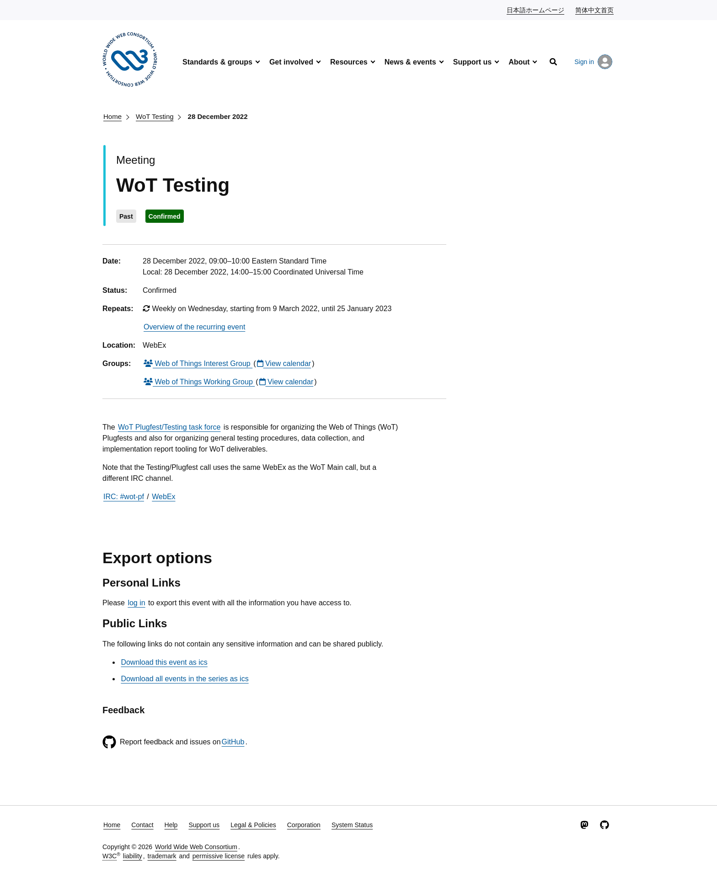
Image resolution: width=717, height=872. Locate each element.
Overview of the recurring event (194, 327)
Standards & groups (217, 62)
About (519, 62)
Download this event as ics (164, 662)
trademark (162, 856)
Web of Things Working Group (199, 382)
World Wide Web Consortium (196, 846)
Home (112, 116)
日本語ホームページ (536, 9)
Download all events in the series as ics (184, 679)
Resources (349, 62)
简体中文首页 (595, 9)
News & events (410, 62)
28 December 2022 (218, 116)
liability (132, 856)
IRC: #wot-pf (123, 497)
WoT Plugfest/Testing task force (169, 427)
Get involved (291, 62)
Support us (472, 62)
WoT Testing (155, 116)
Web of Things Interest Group (198, 363)
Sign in (593, 61)
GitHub (233, 742)
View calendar (284, 363)
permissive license (219, 856)
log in (136, 603)
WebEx (163, 497)
